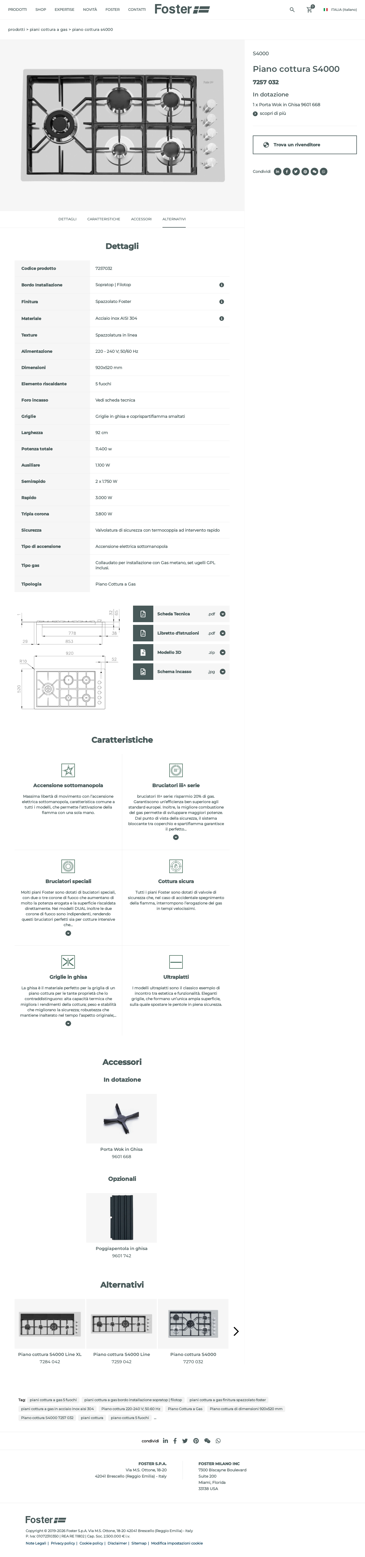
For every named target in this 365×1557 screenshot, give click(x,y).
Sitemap (139, 1543)
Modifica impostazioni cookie (177, 1543)
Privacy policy (63, 1543)
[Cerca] (292, 10)
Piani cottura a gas (49, 29)
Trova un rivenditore (291, 144)
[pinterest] (196, 1441)
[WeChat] (207, 1441)
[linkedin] (165, 1441)
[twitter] (185, 1441)
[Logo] (182, 7)
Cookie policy (91, 1543)
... (155, 1417)
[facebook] (175, 1441)
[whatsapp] (218, 1441)
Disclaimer (117, 1543)
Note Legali (36, 1543)
